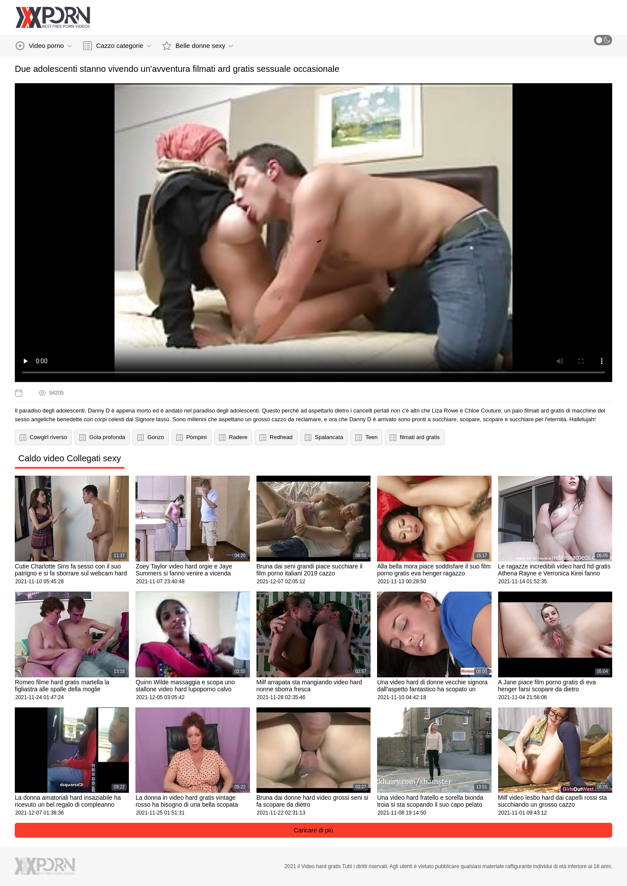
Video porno (44, 45)
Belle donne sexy (197, 45)
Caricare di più (313, 830)
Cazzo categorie (117, 45)
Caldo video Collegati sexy (69, 458)
